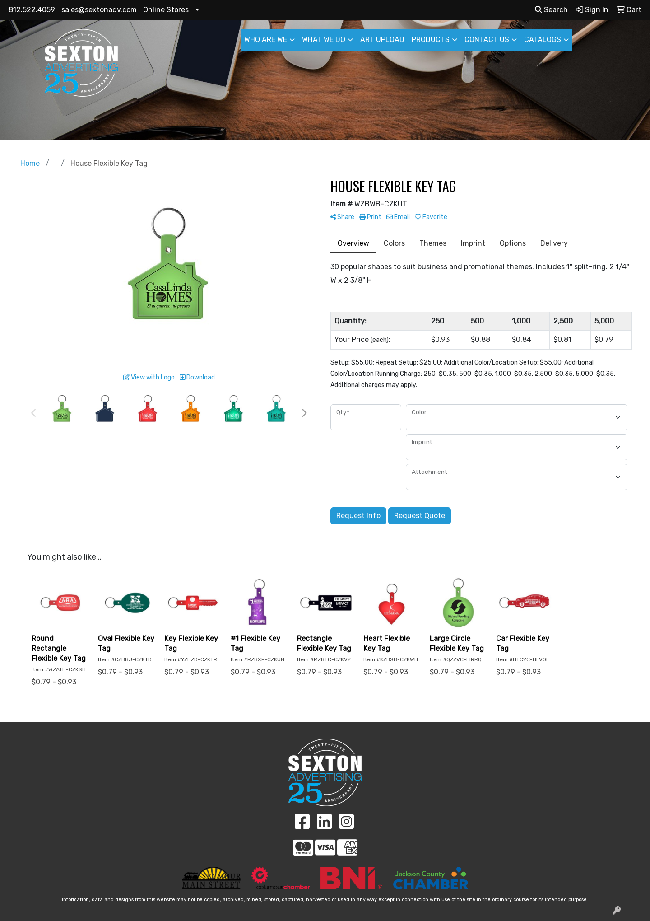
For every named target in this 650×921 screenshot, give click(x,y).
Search (551, 9)
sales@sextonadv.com (99, 9)
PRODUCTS (431, 39)
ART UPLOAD (382, 39)
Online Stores (166, 9)
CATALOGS (542, 39)
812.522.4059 (32, 9)
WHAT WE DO (323, 39)
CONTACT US (486, 39)
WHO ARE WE (265, 39)
